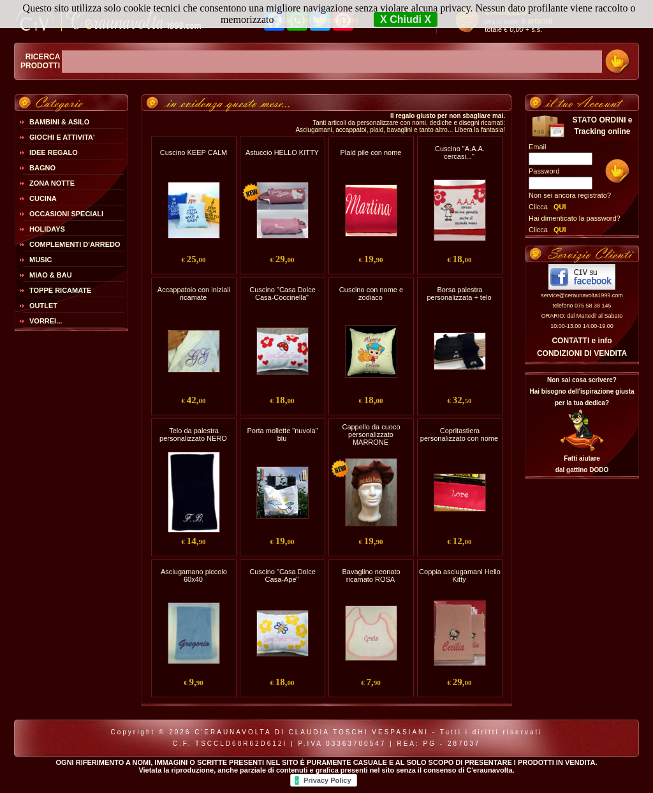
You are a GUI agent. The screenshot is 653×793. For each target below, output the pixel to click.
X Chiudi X (405, 19)
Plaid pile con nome (370, 152)
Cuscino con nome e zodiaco (371, 293)
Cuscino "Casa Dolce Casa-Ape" (282, 575)
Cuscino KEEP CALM (194, 152)
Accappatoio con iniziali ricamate (194, 293)
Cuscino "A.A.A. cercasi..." (460, 152)
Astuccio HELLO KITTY (282, 152)
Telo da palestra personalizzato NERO (193, 434)
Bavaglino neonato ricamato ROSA (371, 575)
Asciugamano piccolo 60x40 (194, 575)
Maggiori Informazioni (318, 20)
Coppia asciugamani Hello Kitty (460, 575)
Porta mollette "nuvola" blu (282, 434)
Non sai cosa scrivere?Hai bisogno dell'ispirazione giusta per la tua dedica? (581, 391)
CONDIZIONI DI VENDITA (582, 353)
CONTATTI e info (582, 340)
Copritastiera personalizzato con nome (459, 434)
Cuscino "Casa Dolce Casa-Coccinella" (282, 293)
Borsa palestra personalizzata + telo (459, 293)
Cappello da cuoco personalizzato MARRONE (371, 434)
